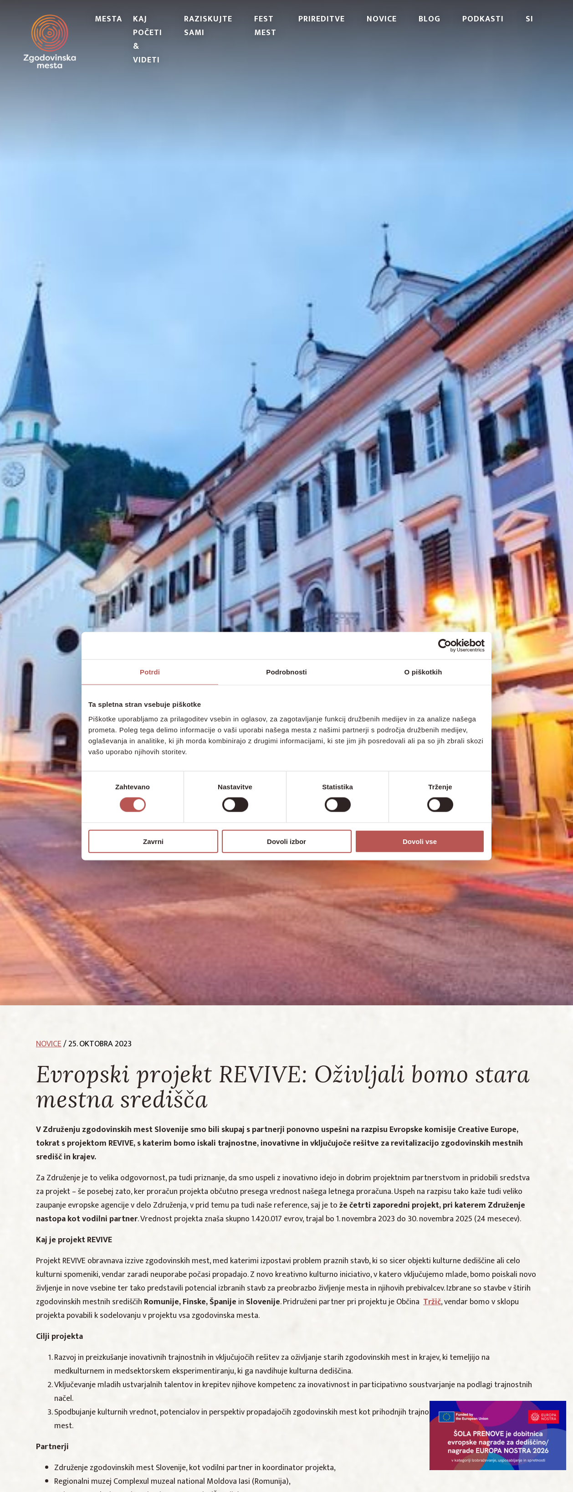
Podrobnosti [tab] (286, 672)
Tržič (432, 1302)
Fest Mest (265, 26)
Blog (429, 19)
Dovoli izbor (286, 841)
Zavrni (153, 841)
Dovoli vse (420, 841)
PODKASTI (483, 19)
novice (48, 1044)
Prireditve (321, 19)
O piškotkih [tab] (423, 672)
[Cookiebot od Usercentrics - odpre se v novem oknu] (445, 646)
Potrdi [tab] (150, 672)
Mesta (108, 19)
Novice (382, 19)
